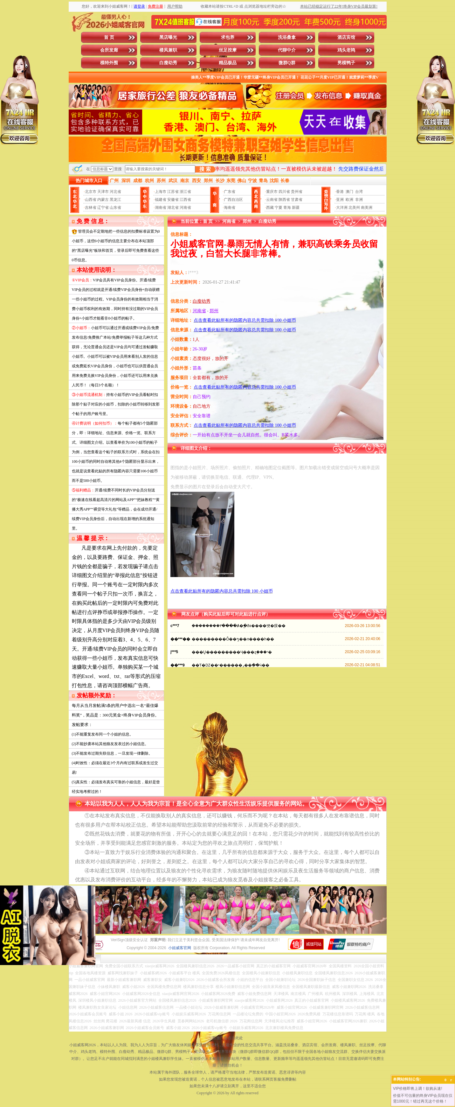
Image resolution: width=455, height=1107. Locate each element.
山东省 (115, 207)
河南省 (185, 207)
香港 (340, 191)
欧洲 (349, 199)
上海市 (160, 191)
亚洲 (340, 199)
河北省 (115, 191)
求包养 (227, 37)
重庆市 (272, 191)
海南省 (229, 207)
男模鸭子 (346, 62)
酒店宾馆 (346, 37)
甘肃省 (296, 199)
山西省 (90, 199)
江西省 (185, 199)
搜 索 (205, 169)
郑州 (247, 221)
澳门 (349, 191)
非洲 (359, 199)
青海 (287, 207)
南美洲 (366, 207)
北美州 (354, 207)
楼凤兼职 (168, 50)
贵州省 (296, 191)
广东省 (229, 191)
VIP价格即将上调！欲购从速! (417, 1088)
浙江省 (185, 191)
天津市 (103, 191)
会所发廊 (109, 50)
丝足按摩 (228, 50)
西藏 (270, 207)
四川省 (284, 191)
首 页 (109, 37)
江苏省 (173, 191)
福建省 (160, 199)
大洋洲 (342, 207)
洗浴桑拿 (287, 37)
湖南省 (160, 207)
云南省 (272, 199)
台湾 (359, 191)
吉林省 (90, 207)
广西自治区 (233, 199)
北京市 (90, 191)
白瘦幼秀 (168, 62)
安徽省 (173, 199)
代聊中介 (287, 50)
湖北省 (173, 207)
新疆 (296, 207)
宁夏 (278, 207)
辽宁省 (103, 207)
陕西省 (284, 199)
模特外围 (109, 62)
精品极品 (228, 62)
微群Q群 (287, 62)
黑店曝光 (168, 37)
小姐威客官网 (179, 948)
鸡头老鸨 (346, 50)
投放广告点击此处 (227, 1038)
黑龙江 (115, 199)
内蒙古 (103, 199)
